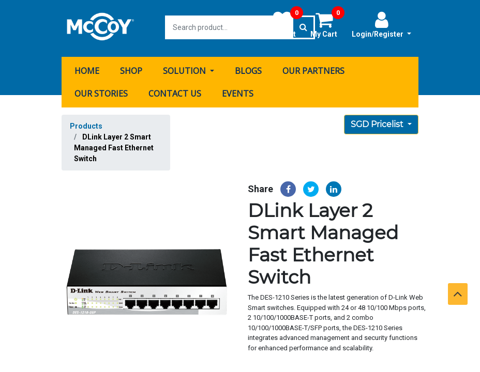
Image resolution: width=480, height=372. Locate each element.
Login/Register (381, 24)
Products (86, 124)
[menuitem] (87, 69)
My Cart (327, 24)
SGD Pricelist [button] (378, 122)
